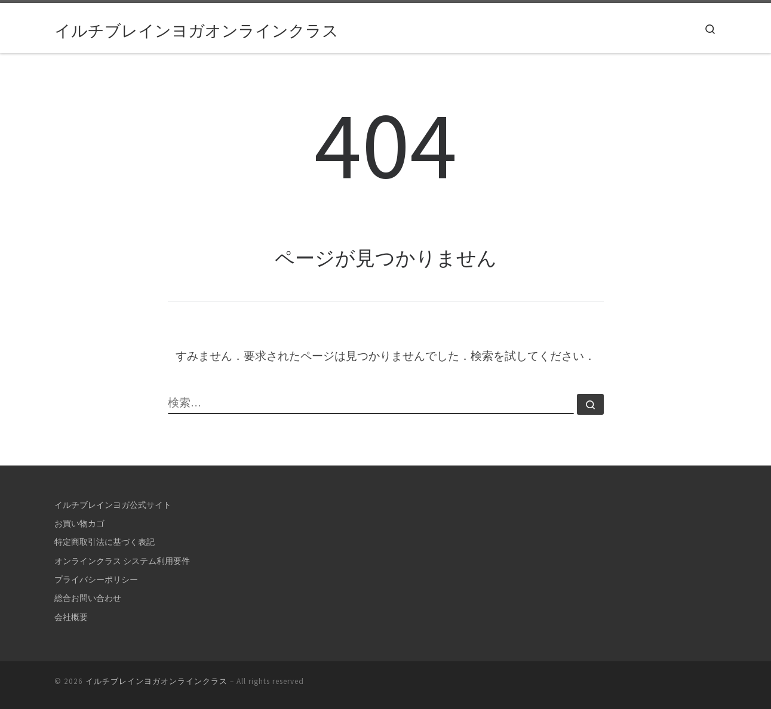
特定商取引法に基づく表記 (104, 542)
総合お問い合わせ (87, 598)
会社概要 (71, 617)
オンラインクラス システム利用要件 (122, 561)
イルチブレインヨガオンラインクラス (156, 681)
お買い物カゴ (79, 523)
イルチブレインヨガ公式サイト (112, 505)
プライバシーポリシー (96, 579)
